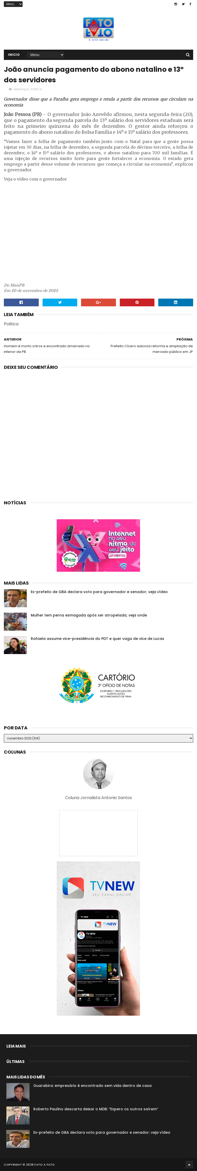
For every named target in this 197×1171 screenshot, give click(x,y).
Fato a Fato (44, 1165)
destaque (21, 89)
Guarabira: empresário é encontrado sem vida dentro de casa (92, 1085)
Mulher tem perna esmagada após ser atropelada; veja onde (89, 615)
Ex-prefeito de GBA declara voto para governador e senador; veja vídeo (99, 591)
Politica (36, 89)
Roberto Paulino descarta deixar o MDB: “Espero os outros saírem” (95, 1109)
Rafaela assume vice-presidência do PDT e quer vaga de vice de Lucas (97, 638)
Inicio (14, 54)
